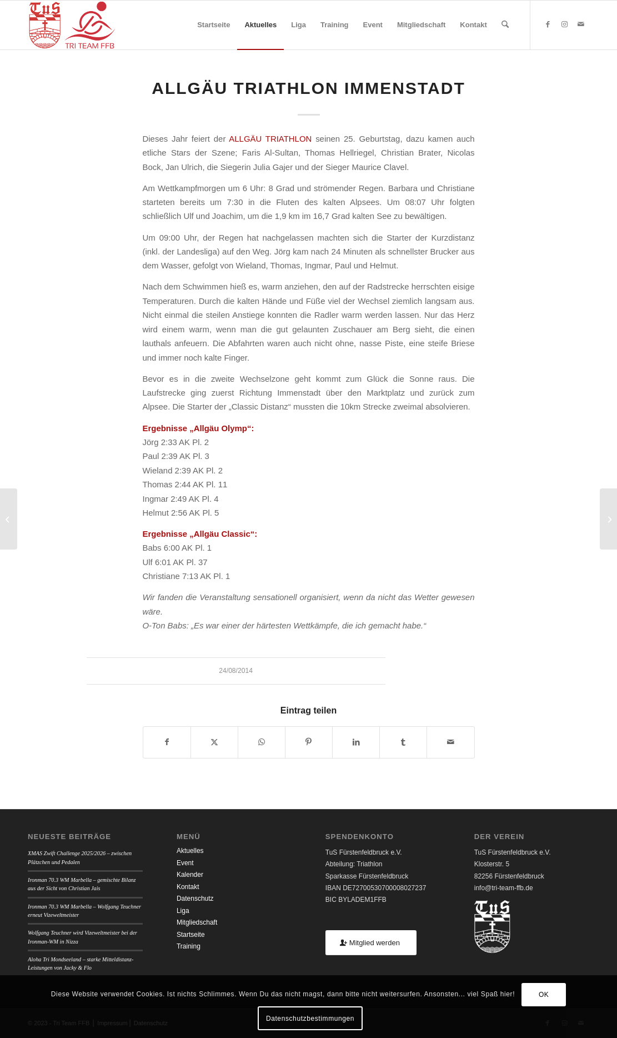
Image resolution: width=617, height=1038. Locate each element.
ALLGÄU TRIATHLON (270, 138)
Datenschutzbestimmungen (310, 1018)
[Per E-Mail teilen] (450, 742)
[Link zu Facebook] (547, 24)
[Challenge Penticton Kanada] (8, 519)
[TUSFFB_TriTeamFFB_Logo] (72, 25)
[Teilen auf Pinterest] (308, 742)
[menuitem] (213, 25)
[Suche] (505, 25)
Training (188, 946)
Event (185, 863)
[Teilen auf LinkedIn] (356, 742)
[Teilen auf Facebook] (166, 742)
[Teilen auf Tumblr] (403, 742)
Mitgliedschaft (197, 922)
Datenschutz (195, 898)
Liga (183, 911)
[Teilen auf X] (214, 742)
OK (544, 995)
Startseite (191, 935)
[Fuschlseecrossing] (608, 519)
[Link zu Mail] (581, 24)
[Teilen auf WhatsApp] (261, 742)
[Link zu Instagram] (564, 24)
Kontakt (188, 887)
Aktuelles (190, 851)
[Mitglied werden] (371, 942)
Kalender (190, 875)
